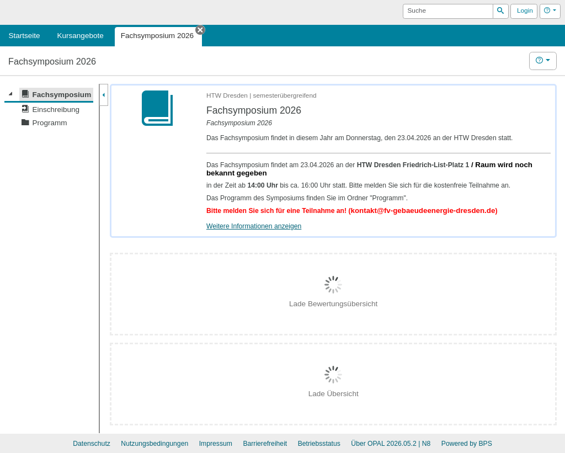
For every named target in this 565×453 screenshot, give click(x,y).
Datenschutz (91, 443)
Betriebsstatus (319, 443)
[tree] (48, 109)
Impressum (215, 443)
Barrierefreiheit (265, 443)
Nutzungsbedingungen (154, 443)
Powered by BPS (466, 443)
